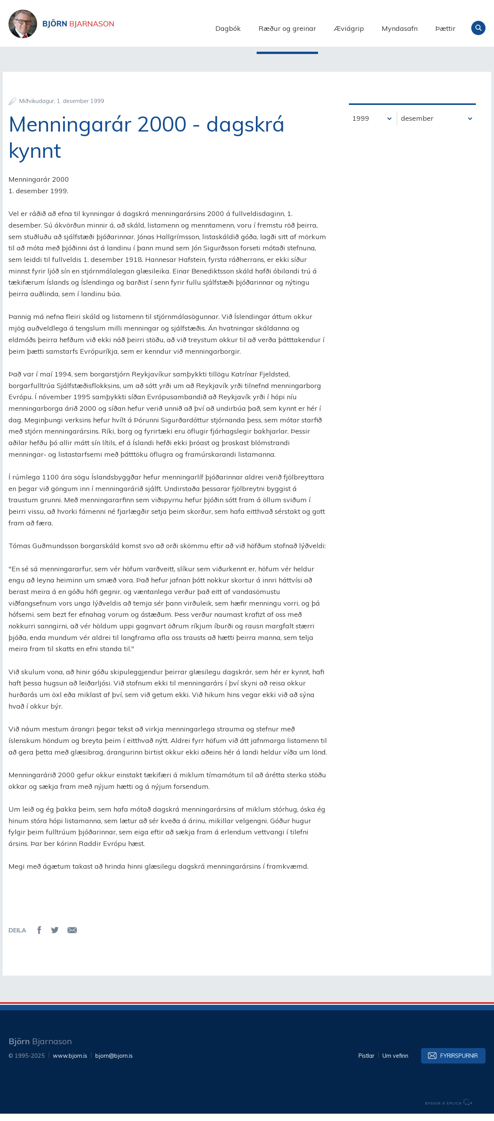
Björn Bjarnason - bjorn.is (85, 28)
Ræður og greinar (287, 28)
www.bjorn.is (70, 1063)
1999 (360, 125)
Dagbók (228, 28)
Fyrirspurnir (459, 1063)
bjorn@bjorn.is (114, 1063)
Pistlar (366, 1063)
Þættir (445, 28)
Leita (478, 28)
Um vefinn (395, 1063)
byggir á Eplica (449, 1109)
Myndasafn (400, 28)
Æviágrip (349, 28)
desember (417, 125)
